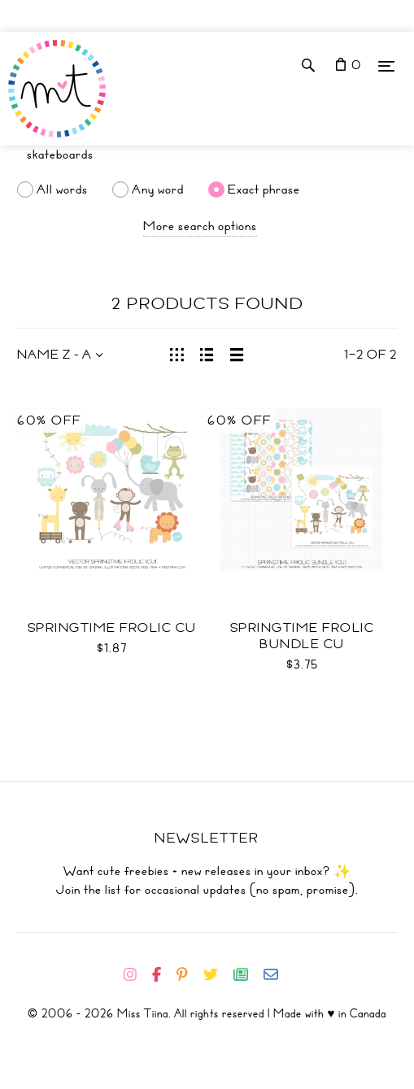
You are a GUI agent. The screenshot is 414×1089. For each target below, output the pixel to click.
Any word (158, 189)
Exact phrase (264, 189)
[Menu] (386, 65)
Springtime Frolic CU (112, 628)
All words (62, 189)
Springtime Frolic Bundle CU (302, 636)
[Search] (207, 154)
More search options (200, 226)
